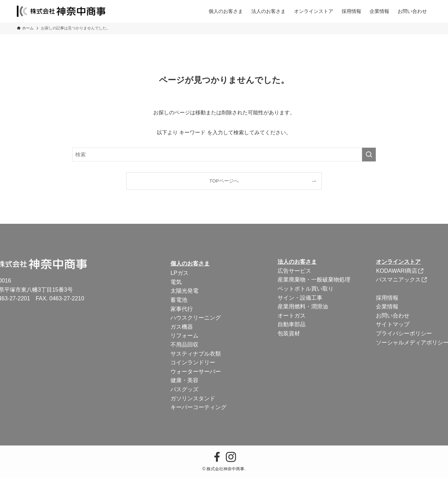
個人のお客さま (190, 263)
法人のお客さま (297, 262)
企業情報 (387, 306)
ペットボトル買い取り (306, 289)
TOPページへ (224, 181)
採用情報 (387, 298)
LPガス (179, 273)
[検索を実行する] (369, 155)
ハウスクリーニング (195, 318)
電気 (176, 282)
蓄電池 (178, 300)
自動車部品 (292, 324)
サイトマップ (393, 324)
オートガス (292, 316)
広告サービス (294, 271)
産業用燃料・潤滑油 (303, 306)
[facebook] (217, 457)
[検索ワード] (224, 155)
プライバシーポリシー (404, 333)
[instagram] (231, 457)
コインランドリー (192, 362)
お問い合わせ (393, 316)
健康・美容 (184, 380)
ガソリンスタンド (192, 398)
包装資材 (289, 333)
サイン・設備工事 (300, 298)
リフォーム (184, 335)
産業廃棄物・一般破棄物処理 (314, 280)
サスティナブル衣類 (195, 354)
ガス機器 (181, 327)
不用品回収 (184, 345)
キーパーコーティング (198, 407)
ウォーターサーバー (195, 371)
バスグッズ (184, 389)
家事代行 (181, 309)
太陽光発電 (184, 291)
